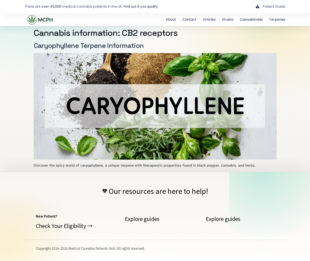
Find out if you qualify (140, 6)
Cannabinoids (251, 19)
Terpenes (277, 19)
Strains (228, 19)
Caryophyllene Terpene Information (89, 45)
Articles (209, 19)
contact (189, 19)
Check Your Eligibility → (64, 225)
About (171, 19)
